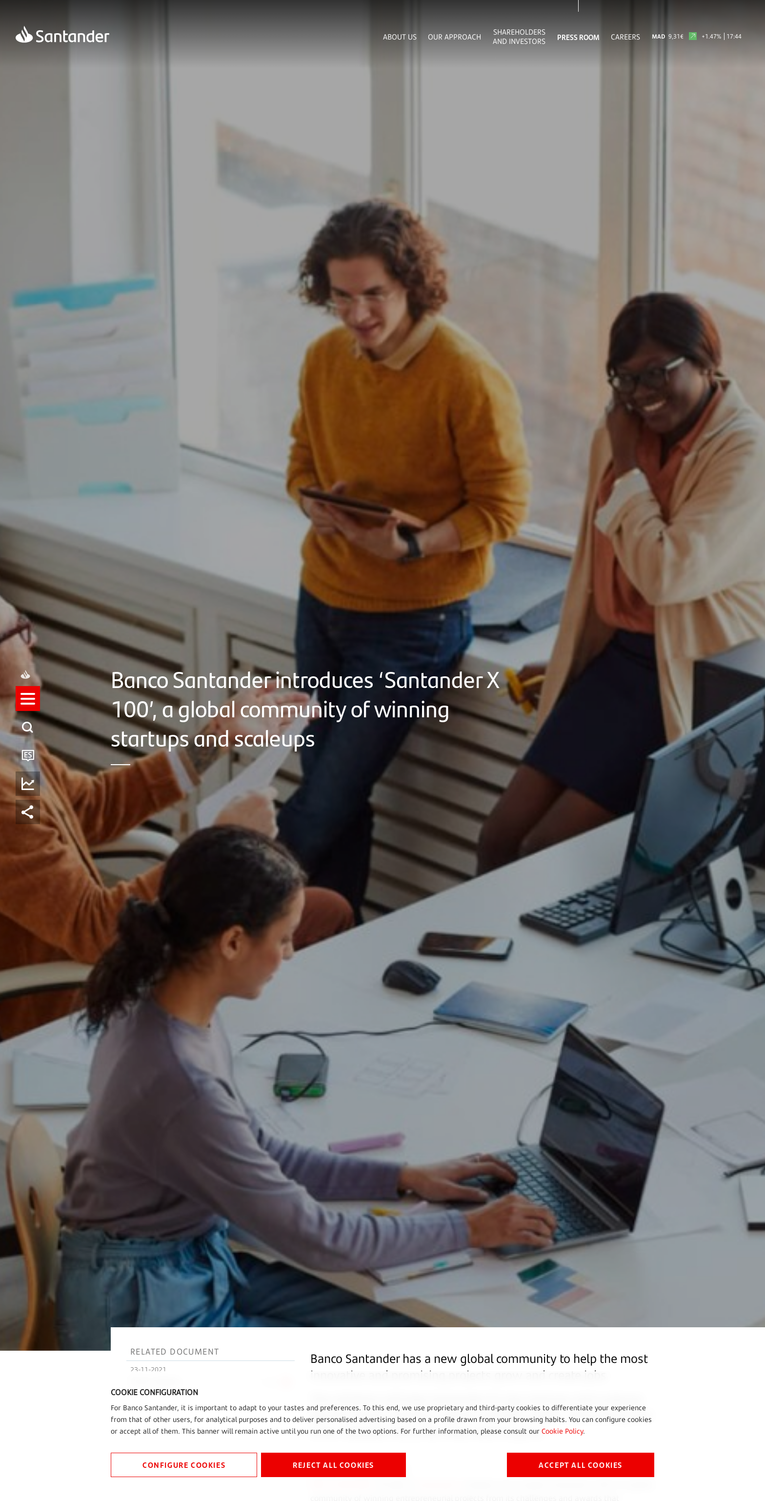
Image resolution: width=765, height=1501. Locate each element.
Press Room (578, 36)
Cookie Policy (562, 1431)
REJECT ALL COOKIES (333, 1464)
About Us (400, 36)
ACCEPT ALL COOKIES (581, 1464)
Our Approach (454, 36)
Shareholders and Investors (519, 36)
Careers (625, 36)
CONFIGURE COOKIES (183, 1464)
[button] (28, 736)
